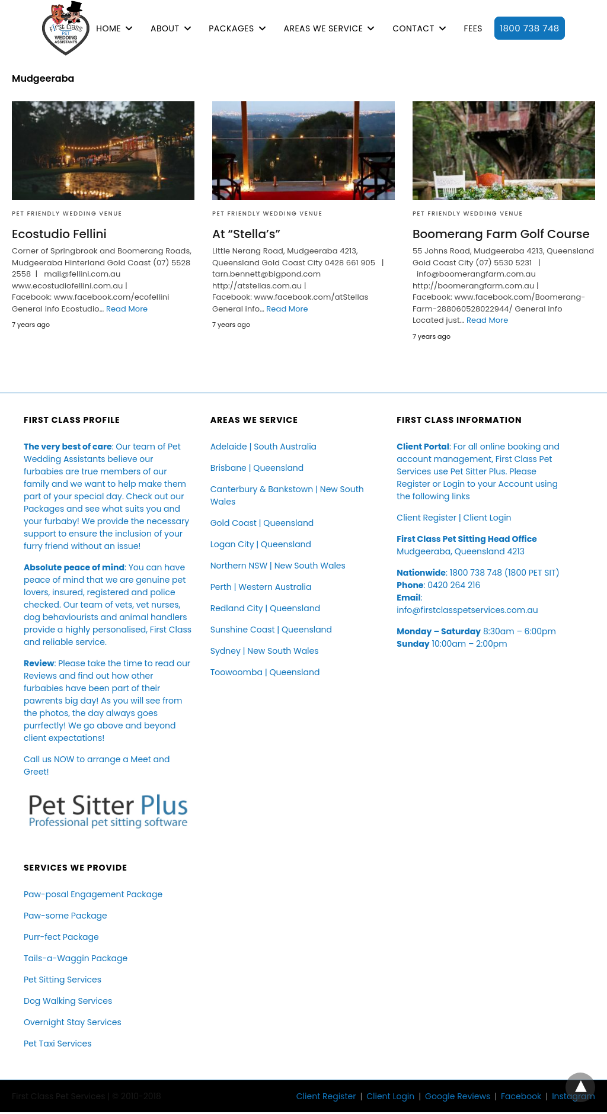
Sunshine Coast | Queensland (271, 629)
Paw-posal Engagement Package (93, 894)
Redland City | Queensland (265, 608)
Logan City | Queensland (260, 544)
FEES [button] (473, 28)
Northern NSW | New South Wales (278, 566)
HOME (108, 28)
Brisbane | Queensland (257, 468)
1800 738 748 (530, 28)
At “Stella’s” (246, 234)
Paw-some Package (65, 916)
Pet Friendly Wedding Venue (67, 213)
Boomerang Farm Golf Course (501, 234)
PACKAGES (231, 28)
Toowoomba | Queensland (265, 672)
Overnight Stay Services (73, 1022)
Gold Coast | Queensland (262, 523)
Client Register (426, 518)
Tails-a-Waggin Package (75, 958)
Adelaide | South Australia (263, 446)
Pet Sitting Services (62, 979)
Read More (127, 308)
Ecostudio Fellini (59, 234)
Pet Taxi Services (57, 1043)
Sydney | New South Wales (264, 651)
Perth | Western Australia (261, 587)
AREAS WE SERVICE (323, 28)
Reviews (40, 676)
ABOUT (165, 28)
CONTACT (413, 28)
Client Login (487, 518)
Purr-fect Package (61, 937)
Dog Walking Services (68, 1001)
